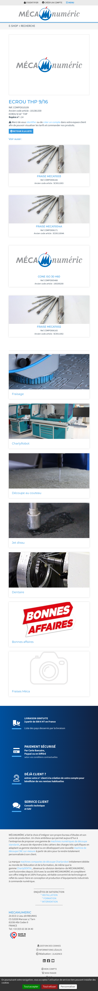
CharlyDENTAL (24, 868)
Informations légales (49, 950)
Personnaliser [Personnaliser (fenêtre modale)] (68, 986)
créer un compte (51, 122)
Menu (70, 2)
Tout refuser (49, 986)
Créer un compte (52, 2)
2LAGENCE (57, 954)
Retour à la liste (21, 131)
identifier (31, 122)
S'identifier (31, 2)
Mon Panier (49, 973)
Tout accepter (31, 986)
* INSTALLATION (49, 895)
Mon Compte (49, 969)
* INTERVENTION (49, 901)
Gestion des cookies (49, 945)
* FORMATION (49, 898)
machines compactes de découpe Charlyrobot (44, 861)
